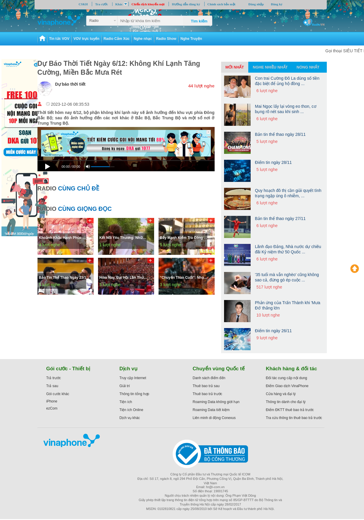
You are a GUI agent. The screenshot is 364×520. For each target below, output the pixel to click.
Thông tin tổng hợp (134, 394)
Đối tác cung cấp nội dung (286, 378)
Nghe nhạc (143, 39)
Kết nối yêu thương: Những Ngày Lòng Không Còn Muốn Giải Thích (124, 238)
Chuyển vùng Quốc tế (219, 368)
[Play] (48, 165)
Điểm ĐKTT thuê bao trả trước (290, 410)
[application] (126, 166)
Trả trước (53, 378)
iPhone (51, 401)
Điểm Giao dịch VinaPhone (287, 386)
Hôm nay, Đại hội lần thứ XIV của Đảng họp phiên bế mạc (124, 278)
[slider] (126, 160)
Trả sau (52, 386)
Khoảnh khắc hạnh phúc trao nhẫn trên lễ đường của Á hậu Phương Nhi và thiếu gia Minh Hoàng (64, 238)
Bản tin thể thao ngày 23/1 (62, 278)
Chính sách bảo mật (222, 4)
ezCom (52, 408)
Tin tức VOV (59, 39)
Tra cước (101, 4)
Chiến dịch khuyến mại (148, 4)
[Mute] (88, 166)
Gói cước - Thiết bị (68, 368)
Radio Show (166, 39)
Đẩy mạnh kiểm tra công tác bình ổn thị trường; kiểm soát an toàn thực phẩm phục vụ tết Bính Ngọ (185, 238)
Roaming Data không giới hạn (216, 402)
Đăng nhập (256, 4)
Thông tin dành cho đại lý (286, 402)
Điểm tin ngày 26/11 (273, 330)
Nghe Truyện (191, 39)
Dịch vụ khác (130, 418)
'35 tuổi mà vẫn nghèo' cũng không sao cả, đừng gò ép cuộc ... (287, 277)
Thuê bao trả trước (207, 394)
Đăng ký (276, 4)
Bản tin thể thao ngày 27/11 (280, 218)
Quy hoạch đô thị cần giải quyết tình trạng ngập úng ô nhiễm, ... (288, 193)
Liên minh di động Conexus (214, 418)
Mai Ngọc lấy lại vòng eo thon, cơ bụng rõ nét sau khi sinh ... (285, 109)
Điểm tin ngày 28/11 (273, 162)
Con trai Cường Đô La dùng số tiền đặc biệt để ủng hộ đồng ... (287, 81)
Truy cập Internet (133, 378)
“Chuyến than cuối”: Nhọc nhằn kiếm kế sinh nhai (185, 278)
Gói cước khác (57, 394)
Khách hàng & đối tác (291, 368)
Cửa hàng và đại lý (281, 394)
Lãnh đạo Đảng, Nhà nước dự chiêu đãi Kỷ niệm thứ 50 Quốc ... (288, 249)
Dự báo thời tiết (70, 84)
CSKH (83, 4)
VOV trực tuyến (86, 39)
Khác (119, 4)
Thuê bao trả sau (206, 386)
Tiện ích (126, 402)
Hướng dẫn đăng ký (186, 4)
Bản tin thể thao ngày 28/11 (280, 134)
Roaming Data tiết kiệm (211, 410)
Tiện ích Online (131, 410)
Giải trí (125, 386)
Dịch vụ (129, 368)
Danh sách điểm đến (209, 378)
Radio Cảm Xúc (117, 39)
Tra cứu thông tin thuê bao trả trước (294, 418)
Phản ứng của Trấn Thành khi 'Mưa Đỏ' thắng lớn (287, 305)
